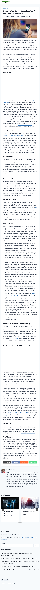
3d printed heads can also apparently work (13, 415)
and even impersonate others (28, 433)
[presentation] (10, 503)
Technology (5, 8)
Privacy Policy (14, 583)
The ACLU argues (13, 338)
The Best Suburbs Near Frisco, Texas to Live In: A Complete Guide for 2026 (19, 558)
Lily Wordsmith (7, 16)
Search (3, 543)
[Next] (37, 509)
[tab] (18, 522)
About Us (3, 583)
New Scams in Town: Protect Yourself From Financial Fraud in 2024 (30, 513)
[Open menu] (38, 2)
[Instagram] (7, 580)
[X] (5, 580)
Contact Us (8, 583)
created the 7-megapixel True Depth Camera (13, 135)
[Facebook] (2, 580)
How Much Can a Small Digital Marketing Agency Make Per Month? (17, 566)
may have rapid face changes (25, 125)
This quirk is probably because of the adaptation (18, 412)
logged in (10, 534)
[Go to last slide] (3, 509)
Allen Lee (6, 515)
